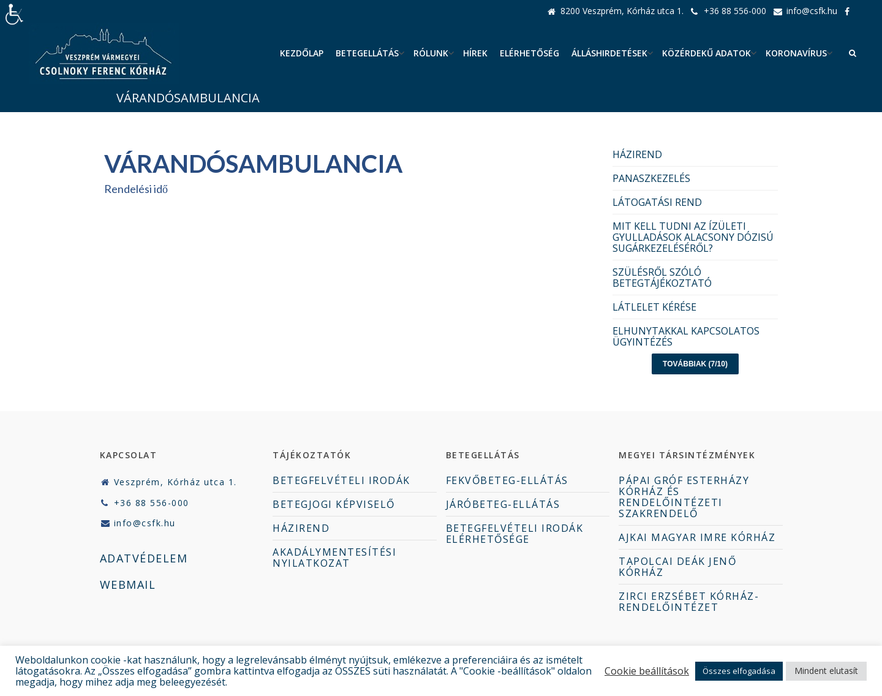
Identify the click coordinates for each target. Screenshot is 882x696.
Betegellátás (367, 53)
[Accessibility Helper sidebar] (14, 14)
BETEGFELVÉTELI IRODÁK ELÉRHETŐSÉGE (515, 533)
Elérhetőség (529, 53)
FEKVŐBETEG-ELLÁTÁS (507, 480)
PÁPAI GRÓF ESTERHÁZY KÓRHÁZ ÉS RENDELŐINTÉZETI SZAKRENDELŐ (684, 497)
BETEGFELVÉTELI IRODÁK (341, 480)
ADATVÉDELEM (144, 558)
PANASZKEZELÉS (651, 178)
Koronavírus (796, 53)
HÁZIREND (637, 154)
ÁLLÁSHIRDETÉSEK (609, 53)
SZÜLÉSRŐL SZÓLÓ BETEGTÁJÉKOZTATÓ (662, 277)
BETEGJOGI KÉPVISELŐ (334, 504)
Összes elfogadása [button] (739, 670)
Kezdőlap (301, 53)
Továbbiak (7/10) (695, 364)
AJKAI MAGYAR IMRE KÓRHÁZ (697, 537)
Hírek (475, 53)
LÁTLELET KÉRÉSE (654, 307)
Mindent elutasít (826, 670)
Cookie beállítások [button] (647, 670)
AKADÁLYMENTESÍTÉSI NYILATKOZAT (334, 557)
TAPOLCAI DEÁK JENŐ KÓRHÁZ (677, 566)
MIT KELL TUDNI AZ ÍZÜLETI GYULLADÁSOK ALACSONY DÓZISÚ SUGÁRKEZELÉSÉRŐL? (693, 237)
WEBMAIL (128, 584)
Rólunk (430, 53)
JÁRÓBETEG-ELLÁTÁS (503, 504)
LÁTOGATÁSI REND (657, 202)
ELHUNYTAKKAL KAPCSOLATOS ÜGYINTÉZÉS (686, 336)
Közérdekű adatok (706, 53)
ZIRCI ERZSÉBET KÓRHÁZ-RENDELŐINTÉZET (689, 601)
